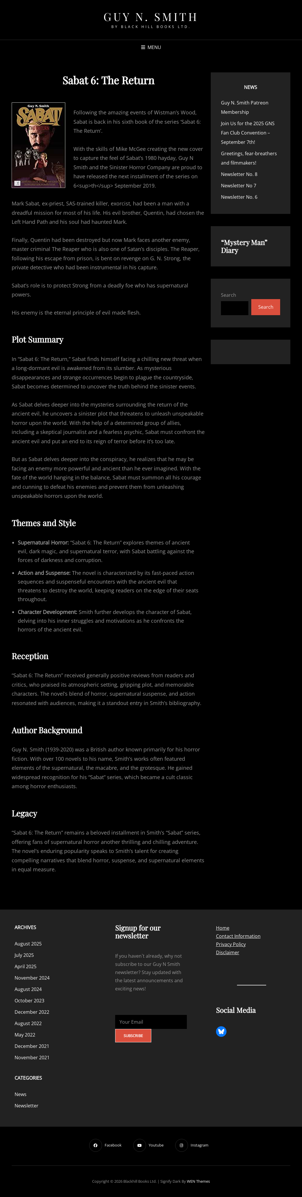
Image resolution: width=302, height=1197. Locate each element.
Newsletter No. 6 (239, 197)
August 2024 (28, 989)
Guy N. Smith (151, 16)
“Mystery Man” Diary (244, 246)
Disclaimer (227, 952)
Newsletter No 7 (238, 185)
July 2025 (24, 955)
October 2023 (29, 1000)
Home (222, 928)
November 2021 (32, 1057)
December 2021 (32, 1046)
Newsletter (26, 1105)
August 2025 (28, 943)
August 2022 (28, 1023)
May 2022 (25, 1035)
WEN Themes (198, 1181)
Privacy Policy (231, 944)
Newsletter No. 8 (239, 174)
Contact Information (238, 936)
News (250, 87)
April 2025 (25, 966)
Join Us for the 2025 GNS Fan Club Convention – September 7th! (248, 132)
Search (228, 295)
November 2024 (32, 978)
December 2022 (32, 1012)
